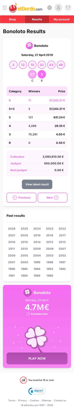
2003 (49, 255)
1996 (11, 269)
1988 (49, 275)
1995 (24, 269)
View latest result (37, 184)
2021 (11, 235)
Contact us (60, 400)
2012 (62, 242)
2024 (37, 228)
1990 (24, 275)
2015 (24, 242)
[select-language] (49, 8)
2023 (49, 228)
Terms (11, 400)
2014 (37, 242)
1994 (37, 269)
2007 (62, 248)
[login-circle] (58, 8)
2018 (49, 235)
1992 (62, 269)
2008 (49, 248)
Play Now (37, 358)
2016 (11, 242)
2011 (11, 248)
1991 (11, 275)
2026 (11, 228)
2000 (24, 262)
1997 (62, 262)
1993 (49, 269)
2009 (37, 248)
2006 (11, 255)
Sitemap (46, 400)
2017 (62, 235)
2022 (62, 228)
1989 (37, 275)
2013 (49, 242)
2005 (24, 255)
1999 (37, 262)
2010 (24, 248)
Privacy (22, 400)
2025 (24, 228)
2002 (62, 255)
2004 (37, 255)
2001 (11, 262)
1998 (49, 262)
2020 (24, 235)
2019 (37, 235)
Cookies (34, 400)
